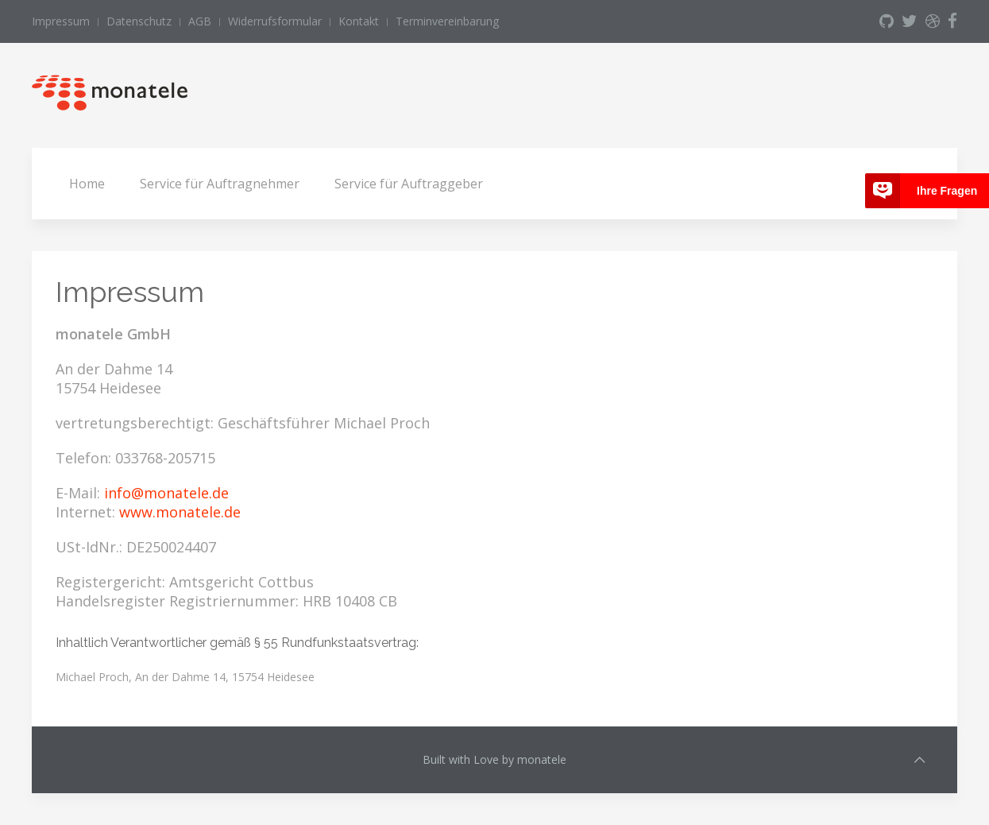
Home (87, 183)
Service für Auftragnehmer (219, 183)
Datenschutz (139, 21)
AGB (199, 21)
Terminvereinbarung (447, 21)
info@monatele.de (166, 492)
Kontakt (358, 21)
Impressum (61, 21)
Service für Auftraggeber (408, 183)
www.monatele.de (180, 511)
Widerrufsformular (275, 21)
